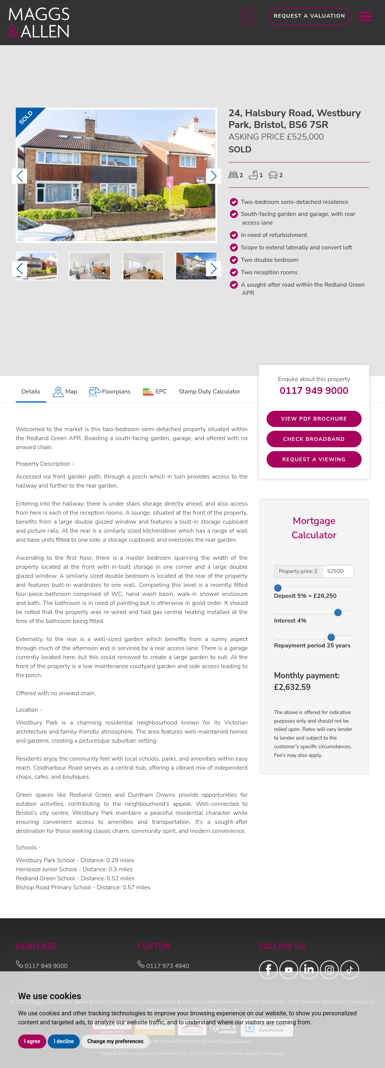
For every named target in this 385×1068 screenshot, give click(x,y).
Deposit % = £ (305, 596)
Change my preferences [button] (115, 1041)
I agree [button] (32, 1041)
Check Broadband (314, 439)
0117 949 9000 (314, 390)
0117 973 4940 (163, 966)
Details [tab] (31, 391)
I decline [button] (64, 1041)
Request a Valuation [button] (309, 16)
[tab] (65, 392)
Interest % (290, 621)
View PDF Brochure (314, 418)
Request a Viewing (314, 459)
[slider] (278, 588)
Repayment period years (312, 645)
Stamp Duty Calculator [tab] (209, 391)
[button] (19, 176)
